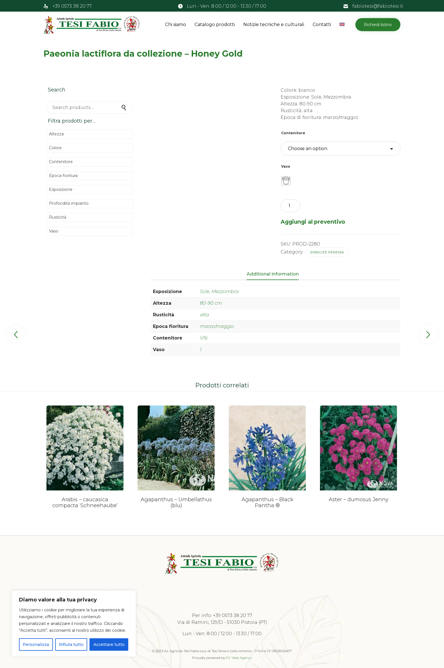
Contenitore (293, 133)
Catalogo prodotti (215, 24)
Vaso (285, 166)
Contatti (322, 24)
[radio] (286, 180)
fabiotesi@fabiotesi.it (377, 6)
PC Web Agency (239, 657)
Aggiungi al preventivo (313, 221)
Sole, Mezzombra (219, 291)
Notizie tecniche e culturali (273, 24)
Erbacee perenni (327, 252)
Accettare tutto (109, 644)
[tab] (275, 274)
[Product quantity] (290, 205)
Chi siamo (175, 24)
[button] (377, 24)
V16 (204, 338)
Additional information (273, 274)
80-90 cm (211, 303)
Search (124, 107)
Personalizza (36, 644)
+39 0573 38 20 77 (72, 6)
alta (204, 314)
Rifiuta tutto (71, 644)
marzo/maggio (217, 326)
